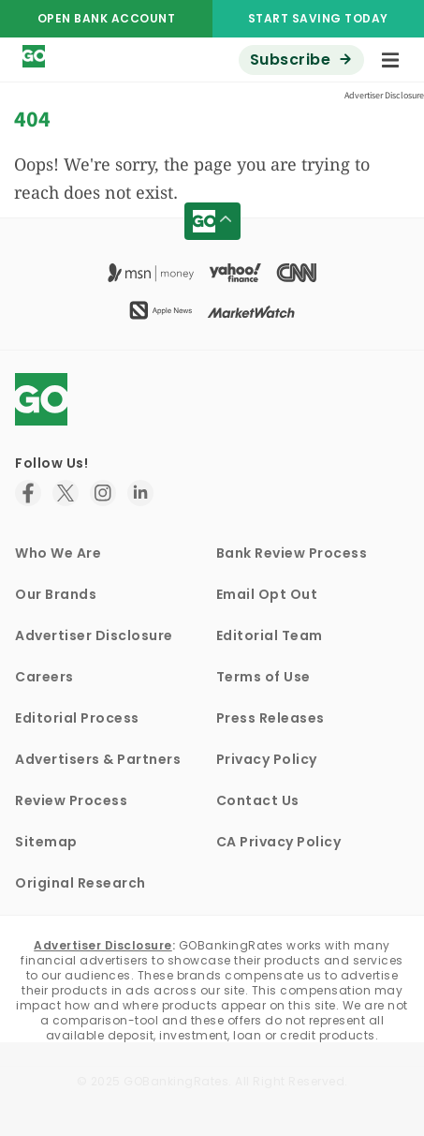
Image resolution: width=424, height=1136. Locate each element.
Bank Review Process (292, 553)
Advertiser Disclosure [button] (384, 95)
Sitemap (46, 841)
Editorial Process (77, 718)
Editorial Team (269, 635)
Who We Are (58, 553)
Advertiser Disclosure (94, 635)
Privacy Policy (266, 759)
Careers (44, 676)
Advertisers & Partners (98, 759)
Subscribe (290, 59)
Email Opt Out (267, 594)
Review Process (71, 800)
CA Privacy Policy (279, 841)
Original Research (80, 883)
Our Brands (55, 594)
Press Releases (270, 718)
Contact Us (258, 800)
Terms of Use (263, 676)
